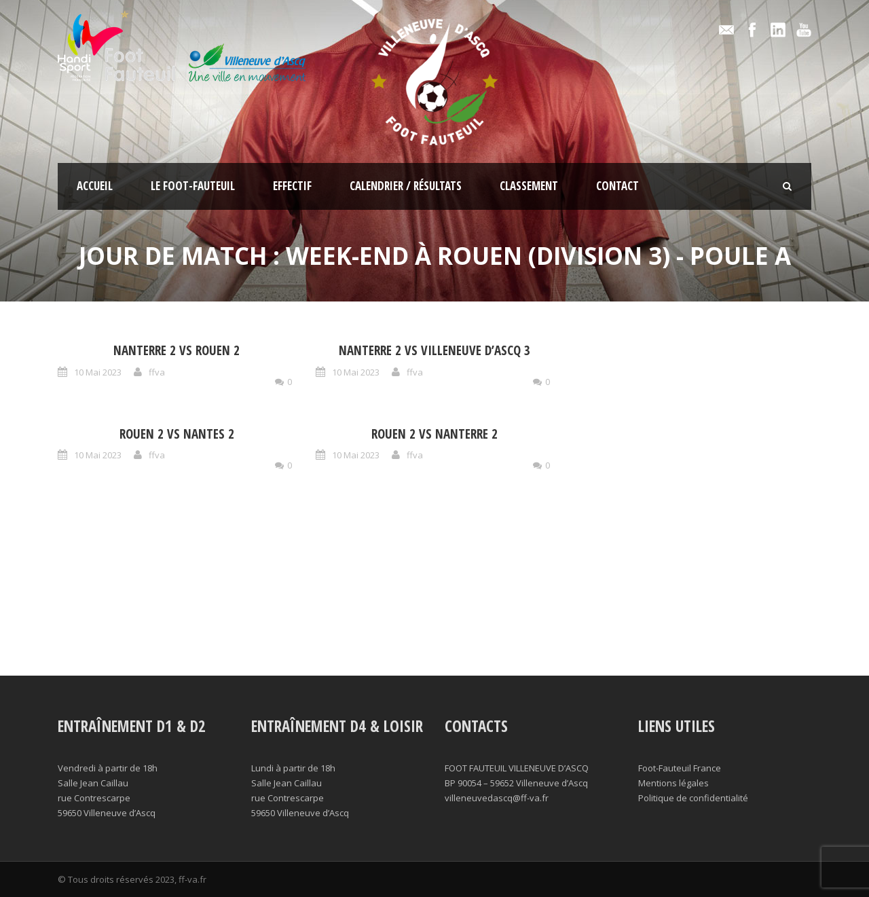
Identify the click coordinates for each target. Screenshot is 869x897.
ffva (157, 372)
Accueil (95, 186)
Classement (529, 186)
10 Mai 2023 (98, 372)
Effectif (292, 186)
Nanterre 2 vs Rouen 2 (176, 350)
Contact (617, 186)
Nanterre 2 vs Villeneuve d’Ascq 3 (434, 350)
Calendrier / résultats (406, 186)
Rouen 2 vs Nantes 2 (176, 434)
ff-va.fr (192, 879)
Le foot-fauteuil (193, 186)
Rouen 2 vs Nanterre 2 (434, 434)
